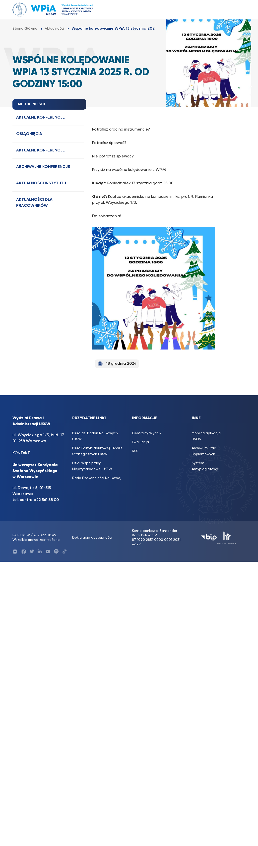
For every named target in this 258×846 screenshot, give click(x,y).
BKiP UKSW (21, 535)
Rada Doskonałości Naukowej (96, 478)
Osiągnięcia (29, 134)
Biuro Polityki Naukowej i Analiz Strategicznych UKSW (97, 451)
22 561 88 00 (47, 500)
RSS (135, 451)
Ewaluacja (140, 442)
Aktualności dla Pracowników (34, 203)
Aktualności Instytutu (41, 183)
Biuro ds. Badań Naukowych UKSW (95, 436)
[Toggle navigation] (237, 9)
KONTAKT (21, 453)
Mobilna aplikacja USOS (206, 436)
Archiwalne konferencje (43, 167)
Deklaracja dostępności (92, 537)
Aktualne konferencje (40, 118)
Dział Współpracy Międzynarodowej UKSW (92, 466)
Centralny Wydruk (146, 433)
